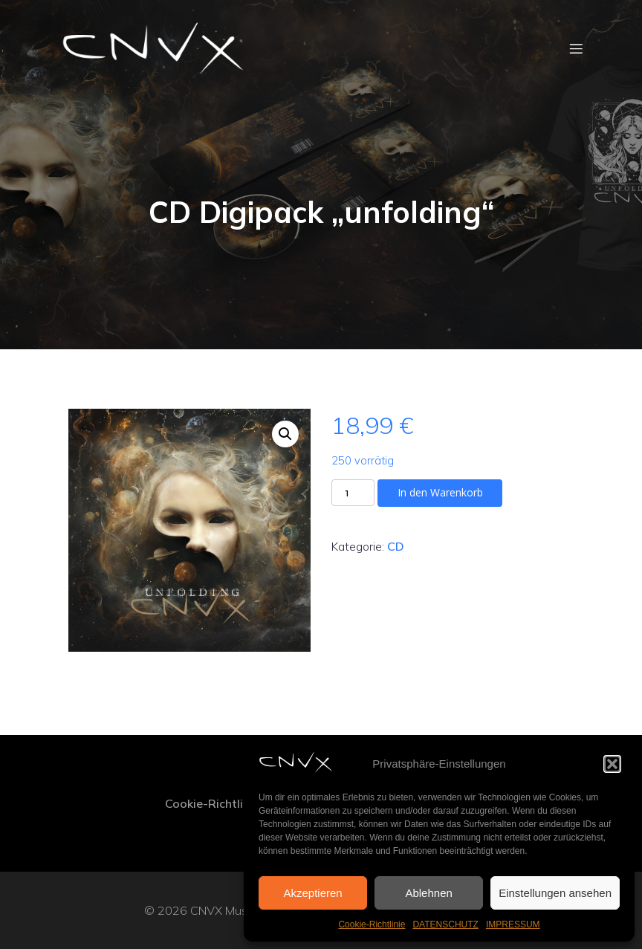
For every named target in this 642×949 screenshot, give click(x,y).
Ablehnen (428, 893)
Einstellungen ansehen (555, 893)
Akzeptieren (312, 893)
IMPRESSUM (513, 924)
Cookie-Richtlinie (371, 924)
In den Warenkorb (440, 492)
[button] (612, 764)
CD (395, 546)
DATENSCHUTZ (445, 924)
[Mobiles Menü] (575, 48)
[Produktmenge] (352, 492)
